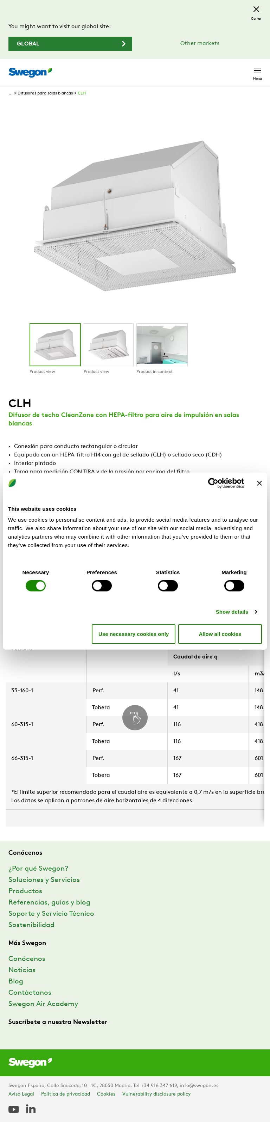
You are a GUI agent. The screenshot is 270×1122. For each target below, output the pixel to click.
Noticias (22, 970)
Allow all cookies (220, 634)
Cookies (106, 1094)
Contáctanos (29, 993)
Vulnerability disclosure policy (156, 1094)
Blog (15, 981)
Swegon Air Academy (43, 1004)
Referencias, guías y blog (49, 902)
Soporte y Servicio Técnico (51, 914)
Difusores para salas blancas (45, 93)
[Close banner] (259, 482)
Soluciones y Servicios (44, 880)
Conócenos (26, 959)
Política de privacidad (65, 1094)
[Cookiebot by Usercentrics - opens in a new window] (213, 483)
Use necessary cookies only (133, 634)
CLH (82, 93)
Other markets (199, 44)
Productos (25, 891)
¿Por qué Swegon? (38, 868)
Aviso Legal (21, 1094)
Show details (232, 612)
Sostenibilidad (31, 925)
